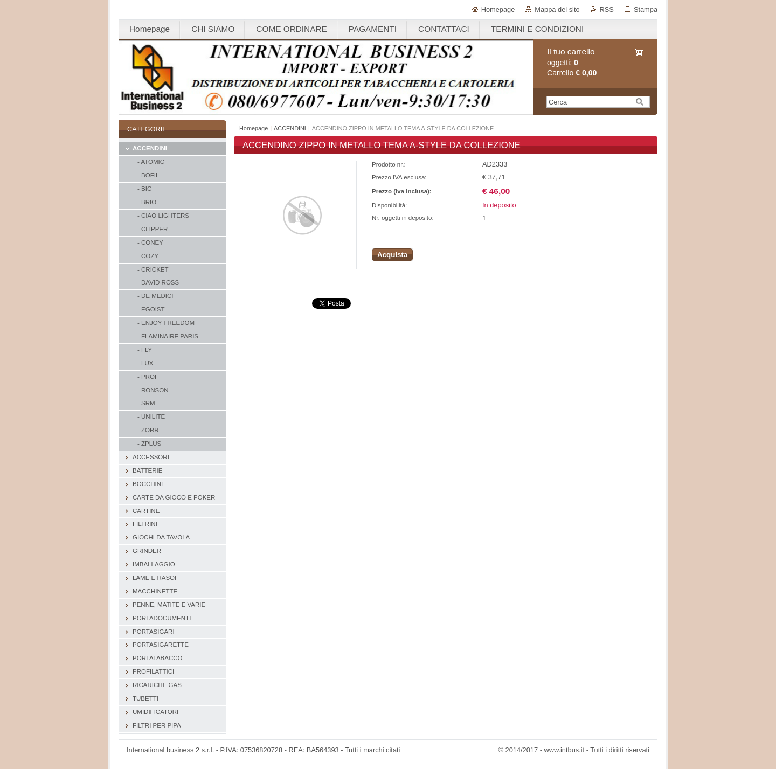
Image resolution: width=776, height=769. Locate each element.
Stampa (645, 9)
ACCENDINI (290, 128)
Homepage (498, 9)
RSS (607, 9)
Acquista (392, 255)
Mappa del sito (557, 9)
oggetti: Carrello (572, 62)
